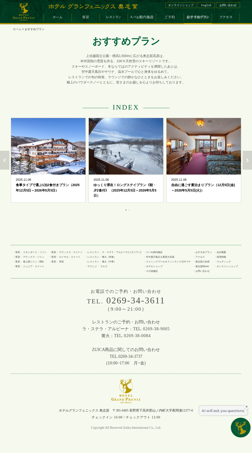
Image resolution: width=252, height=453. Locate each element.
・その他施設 (151, 271)
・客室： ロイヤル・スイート (64, 257)
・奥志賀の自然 (201, 261)
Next (247, 160)
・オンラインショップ (226, 266)
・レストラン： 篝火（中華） (100, 261)
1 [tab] (125, 209)
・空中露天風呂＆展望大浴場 (159, 257)
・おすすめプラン (202, 252)
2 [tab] (128, 209)
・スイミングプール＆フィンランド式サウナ (167, 261)
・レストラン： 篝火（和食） (100, 257)
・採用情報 (220, 257)
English (206, 5)
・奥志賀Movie (201, 266)
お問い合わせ (227, 5)
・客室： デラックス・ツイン (28, 257)
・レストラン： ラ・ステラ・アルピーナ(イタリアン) (113, 252)
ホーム (17, 29)
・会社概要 (220, 252)
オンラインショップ (181, 5)
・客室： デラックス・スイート (66, 252)
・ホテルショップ (153, 266)
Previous (4, 160)
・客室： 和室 (56, 261)
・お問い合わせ (201, 271)
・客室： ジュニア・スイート (28, 266)
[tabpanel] (48, 160)
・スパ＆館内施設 (153, 252)
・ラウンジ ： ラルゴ (96, 266)
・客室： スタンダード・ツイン (30, 252)
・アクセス (199, 257)
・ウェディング (222, 261)
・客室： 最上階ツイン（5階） (29, 261)
